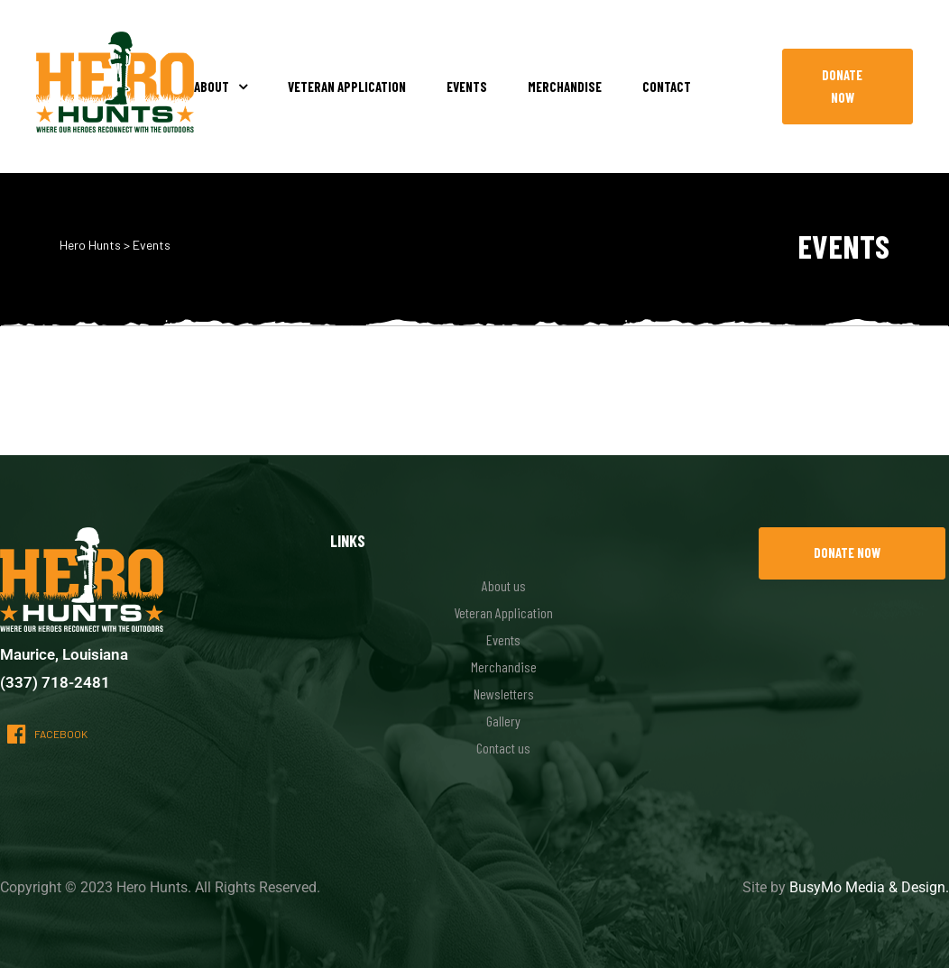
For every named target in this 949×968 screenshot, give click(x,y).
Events (467, 86)
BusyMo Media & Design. (869, 887)
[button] (847, 86)
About (220, 86)
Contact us (503, 747)
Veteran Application (347, 86)
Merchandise (565, 86)
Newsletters (504, 693)
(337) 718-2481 (55, 682)
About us (504, 585)
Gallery (503, 720)
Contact (666, 86)
